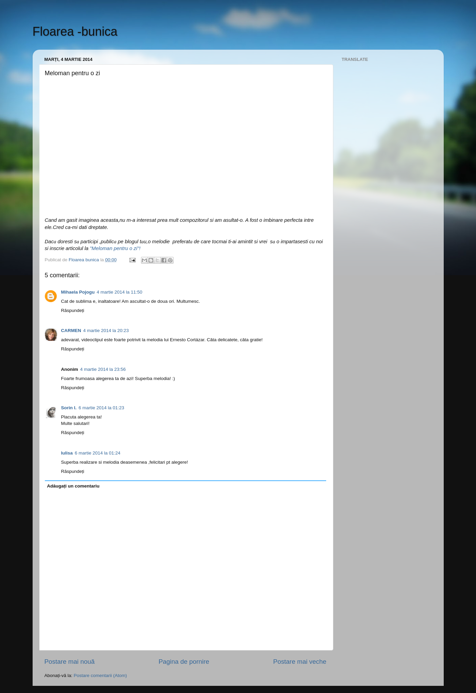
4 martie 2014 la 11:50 (119, 292)
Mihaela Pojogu (78, 292)
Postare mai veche (299, 661)
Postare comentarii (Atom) (100, 675)
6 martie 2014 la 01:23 (101, 407)
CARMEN (71, 330)
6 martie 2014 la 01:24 (97, 453)
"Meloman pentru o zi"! (115, 248)
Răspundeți (72, 310)
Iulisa (67, 453)
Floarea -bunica (75, 31)
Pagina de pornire (184, 661)
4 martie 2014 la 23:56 (103, 369)
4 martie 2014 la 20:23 (106, 330)
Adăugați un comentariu (73, 486)
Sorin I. (69, 407)
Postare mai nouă (70, 661)
